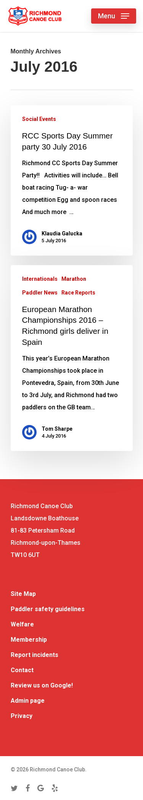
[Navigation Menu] (113, 16)
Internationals (40, 279)
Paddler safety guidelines (48, 609)
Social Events (39, 119)
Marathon (73, 279)
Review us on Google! (42, 685)
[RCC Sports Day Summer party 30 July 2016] (72, 180)
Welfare (22, 624)
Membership (29, 639)
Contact (22, 670)
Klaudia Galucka (62, 233)
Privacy (21, 716)
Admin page (28, 700)
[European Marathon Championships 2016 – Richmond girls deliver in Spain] (72, 358)
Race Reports (78, 293)
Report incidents (34, 654)
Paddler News (40, 293)
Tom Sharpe (57, 429)
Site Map (23, 593)
